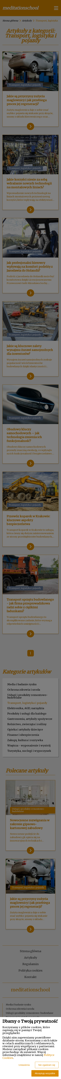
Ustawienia (24, 1065)
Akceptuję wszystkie (45, 1073)
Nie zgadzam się (46, 1065)
